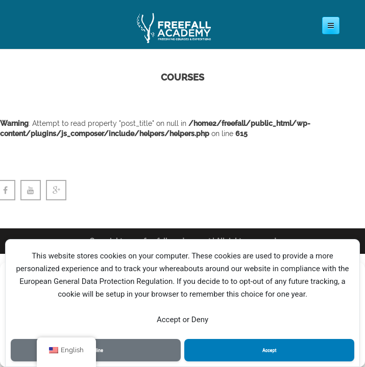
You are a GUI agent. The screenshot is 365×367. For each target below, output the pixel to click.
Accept (269, 350)
